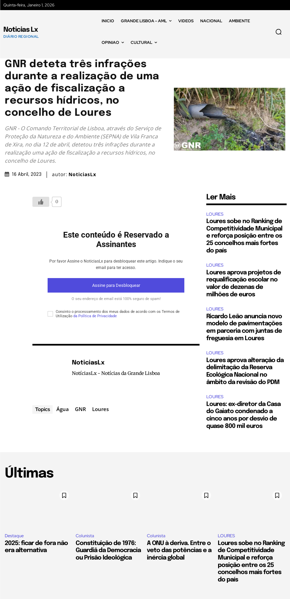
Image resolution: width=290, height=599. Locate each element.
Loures (100, 409)
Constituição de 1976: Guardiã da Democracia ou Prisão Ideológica (108, 550)
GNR (80, 409)
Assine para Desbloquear (116, 285)
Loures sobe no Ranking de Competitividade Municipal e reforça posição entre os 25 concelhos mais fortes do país (244, 235)
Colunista (85, 536)
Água (62, 409)
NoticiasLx (82, 174)
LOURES (214, 214)
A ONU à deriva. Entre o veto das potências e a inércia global (179, 550)
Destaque (14, 536)
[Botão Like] (40, 202)
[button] (278, 32)
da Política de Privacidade (95, 316)
